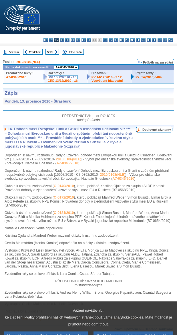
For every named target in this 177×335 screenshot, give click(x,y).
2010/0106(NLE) (28, 62)
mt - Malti (127, 40)
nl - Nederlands (132, 40)
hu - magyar (122, 40)
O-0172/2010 (64, 197)
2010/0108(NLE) (113, 175)
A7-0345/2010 (16, 77)
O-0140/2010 (64, 186)
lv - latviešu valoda (111, 40)
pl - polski (138, 40)
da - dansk (62, 40)
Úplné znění (75, 52)
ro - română (149, 40)
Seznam (14, 52)
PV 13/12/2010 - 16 (62, 77)
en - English (83, 40)
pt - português (143, 40)
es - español (51, 40)
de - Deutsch (67, 40)
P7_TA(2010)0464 (149, 77)
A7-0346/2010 (123, 179)
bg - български (45, 40)
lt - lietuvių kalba (116, 40)
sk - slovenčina (154, 40)
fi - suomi (165, 40)
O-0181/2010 (64, 213)
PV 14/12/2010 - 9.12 (107, 77)
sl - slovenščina (160, 40)
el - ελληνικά (78, 40)
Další (50, 52)
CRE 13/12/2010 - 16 (63, 80)
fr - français (89, 40)
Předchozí (35, 52)
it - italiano (105, 40)
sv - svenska (170, 40)
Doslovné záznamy (156, 129)
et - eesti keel (73, 40)
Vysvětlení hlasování (107, 80)
